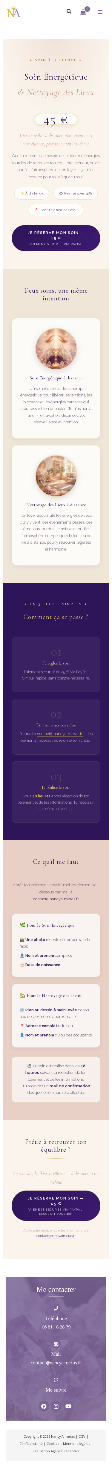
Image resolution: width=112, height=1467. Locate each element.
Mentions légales (76, 1443)
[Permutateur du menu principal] (100, 12)
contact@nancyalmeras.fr (60, 734)
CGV (82, 1436)
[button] (69, 12)
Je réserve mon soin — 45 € (56, 238)
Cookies (53, 1443)
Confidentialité (31, 1443)
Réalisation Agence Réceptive (56, 1451)
